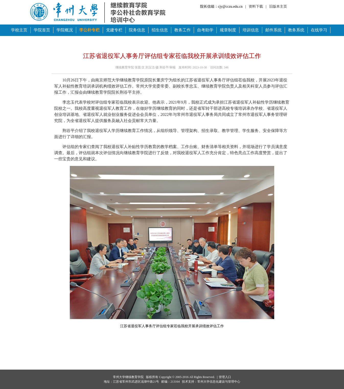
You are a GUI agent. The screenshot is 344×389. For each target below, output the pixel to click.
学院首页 (42, 30)
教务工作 (182, 30)
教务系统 (296, 30)
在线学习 (319, 30)
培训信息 (251, 30)
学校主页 (19, 30)
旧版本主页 (278, 6)
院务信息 (137, 30)
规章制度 (228, 30)
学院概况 (64, 30)
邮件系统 (273, 30)
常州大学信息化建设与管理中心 (218, 381)
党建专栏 (114, 30)
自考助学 (205, 30)
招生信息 (160, 30)
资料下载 (256, 6)
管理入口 (225, 377)
